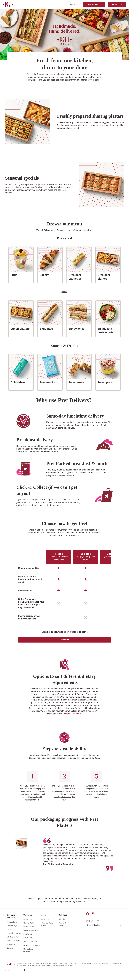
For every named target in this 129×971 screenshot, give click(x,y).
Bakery (45, 274)
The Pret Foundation (30, 944)
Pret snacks (48, 382)
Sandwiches (77, 328)
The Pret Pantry (28, 926)
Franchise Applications (30, 933)
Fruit (14, 274)
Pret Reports (27, 941)
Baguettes (47, 328)
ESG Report (27, 937)
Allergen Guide (12, 925)
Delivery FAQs (12, 928)
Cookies (10, 951)
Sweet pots (105, 382)
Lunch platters (20, 328)
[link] (8, 4)
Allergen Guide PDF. (72, 714)
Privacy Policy (12, 947)
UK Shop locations (13, 940)
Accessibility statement (14, 936)
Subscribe (62, 922)
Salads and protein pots (108, 330)
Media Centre (27, 922)
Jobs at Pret (45, 922)
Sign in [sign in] (72, 5)
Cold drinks (19, 382)
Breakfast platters (108, 276)
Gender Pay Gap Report (31, 948)
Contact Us (11, 932)
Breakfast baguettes (79, 276)
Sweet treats (77, 382)
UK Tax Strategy (28, 929)
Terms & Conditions (13, 943)
